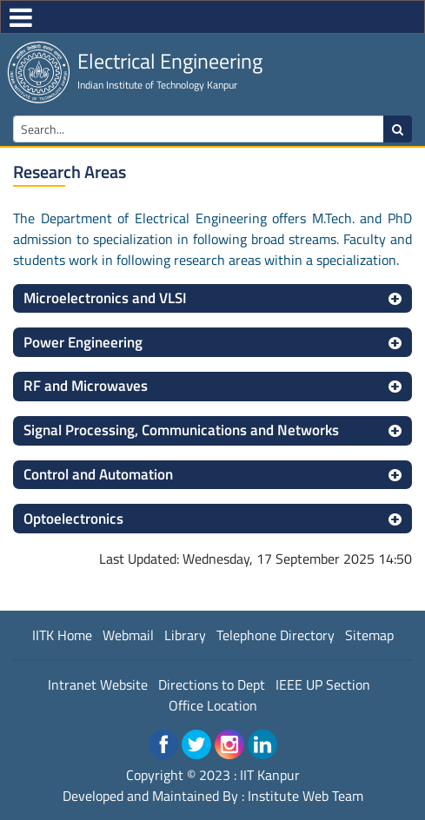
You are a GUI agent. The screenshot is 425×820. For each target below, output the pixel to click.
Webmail (128, 635)
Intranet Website (98, 684)
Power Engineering (83, 342)
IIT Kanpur (270, 774)
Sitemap (369, 635)
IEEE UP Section (323, 684)
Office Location (213, 705)
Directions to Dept (211, 684)
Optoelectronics (73, 518)
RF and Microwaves (85, 385)
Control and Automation (98, 474)
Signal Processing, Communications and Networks (181, 430)
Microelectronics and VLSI (105, 298)
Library (185, 635)
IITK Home (62, 635)
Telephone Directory (275, 635)
